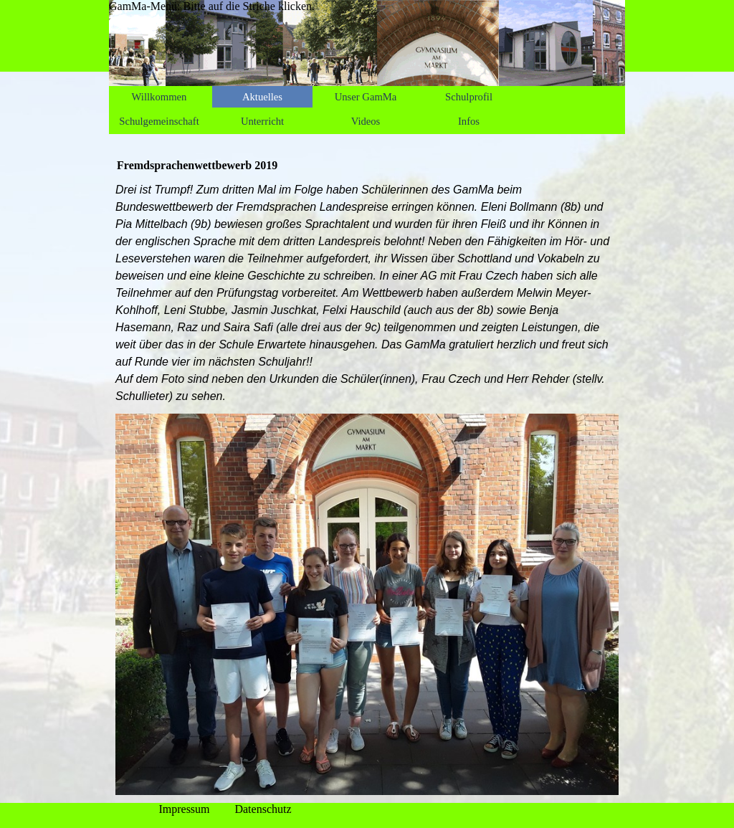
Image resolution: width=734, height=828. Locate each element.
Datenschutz (262, 809)
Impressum (183, 809)
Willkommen (159, 97)
